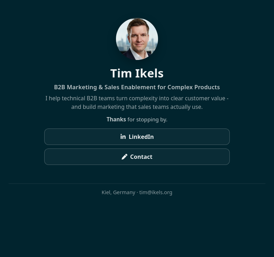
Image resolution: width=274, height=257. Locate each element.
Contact (137, 157)
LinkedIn (137, 137)
